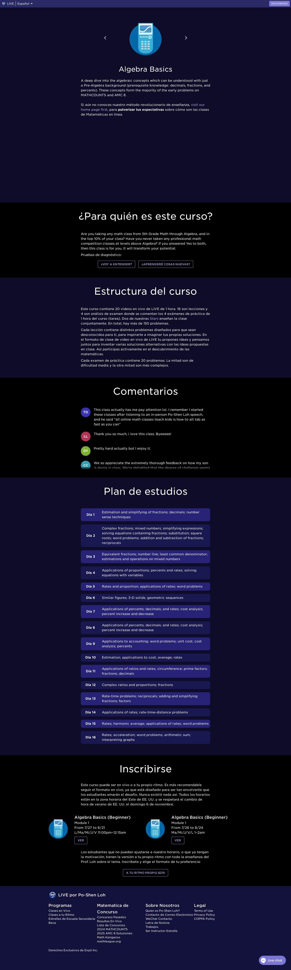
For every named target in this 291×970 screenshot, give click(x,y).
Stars (154, 319)
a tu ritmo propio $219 (145, 872)
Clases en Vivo (59, 910)
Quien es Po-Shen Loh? (163, 910)
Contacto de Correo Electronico (169, 914)
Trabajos (152, 926)
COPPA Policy (204, 918)
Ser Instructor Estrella (161, 930)
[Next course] (186, 38)
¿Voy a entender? (116, 264)
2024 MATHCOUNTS (112, 929)
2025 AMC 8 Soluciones (114, 933)
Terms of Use (203, 910)
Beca (52, 922)
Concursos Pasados (111, 917)
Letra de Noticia (158, 922)
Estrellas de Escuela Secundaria (71, 918)
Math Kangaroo (108, 937)
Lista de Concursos (111, 925)
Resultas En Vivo (109, 921)
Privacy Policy (204, 914)
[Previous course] (105, 38)
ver (81, 840)
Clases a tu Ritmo (61, 914)
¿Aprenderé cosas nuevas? (166, 264)
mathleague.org (109, 941)
